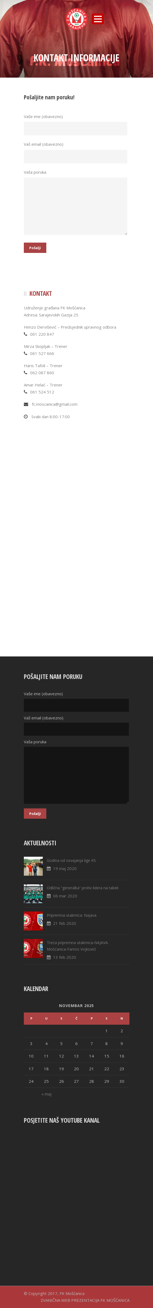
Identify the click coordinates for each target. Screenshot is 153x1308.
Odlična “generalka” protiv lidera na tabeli (82, 887)
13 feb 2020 (64, 957)
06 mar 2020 (65, 896)
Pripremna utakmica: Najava (71, 915)
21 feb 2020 (64, 923)
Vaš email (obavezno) (76, 152)
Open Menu (98, 19)
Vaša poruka (76, 203)
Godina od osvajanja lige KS (71, 860)
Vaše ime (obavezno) (76, 125)
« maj (46, 1094)
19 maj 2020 (65, 868)
